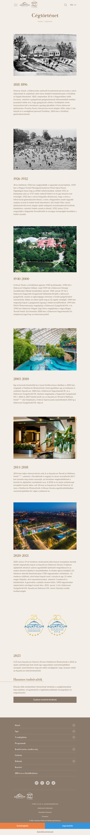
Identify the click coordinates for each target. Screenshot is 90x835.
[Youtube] (48, 783)
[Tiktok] (53, 783)
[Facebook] (42, 783)
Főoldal (40, 21)
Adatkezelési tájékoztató (45, 808)
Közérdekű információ (45, 812)
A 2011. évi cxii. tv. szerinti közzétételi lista (45, 804)
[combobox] (73, 5)
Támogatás (45, 816)
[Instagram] (36, 783)
